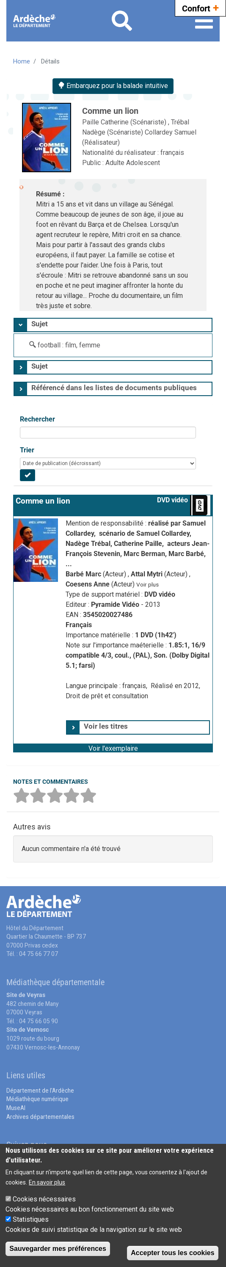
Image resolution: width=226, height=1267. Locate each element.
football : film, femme (69, 345)
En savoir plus (47, 1182)
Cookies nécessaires (44, 1199)
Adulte (115, 163)
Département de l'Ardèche (40, 1090)
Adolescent (143, 163)
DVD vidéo (172, 500)
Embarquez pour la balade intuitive (113, 86)
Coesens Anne (88, 584)
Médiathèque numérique (37, 1099)
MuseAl (15, 1107)
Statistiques (31, 1219)
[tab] (113, 325)
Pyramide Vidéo (116, 604)
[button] (113, 748)
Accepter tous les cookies (172, 1252)
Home (21, 61)
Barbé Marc (84, 574)
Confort (200, 7)
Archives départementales (40, 1116)
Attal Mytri (147, 574)
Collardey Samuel (170, 132)
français (172, 153)
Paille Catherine (106, 122)
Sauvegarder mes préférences (57, 1248)
